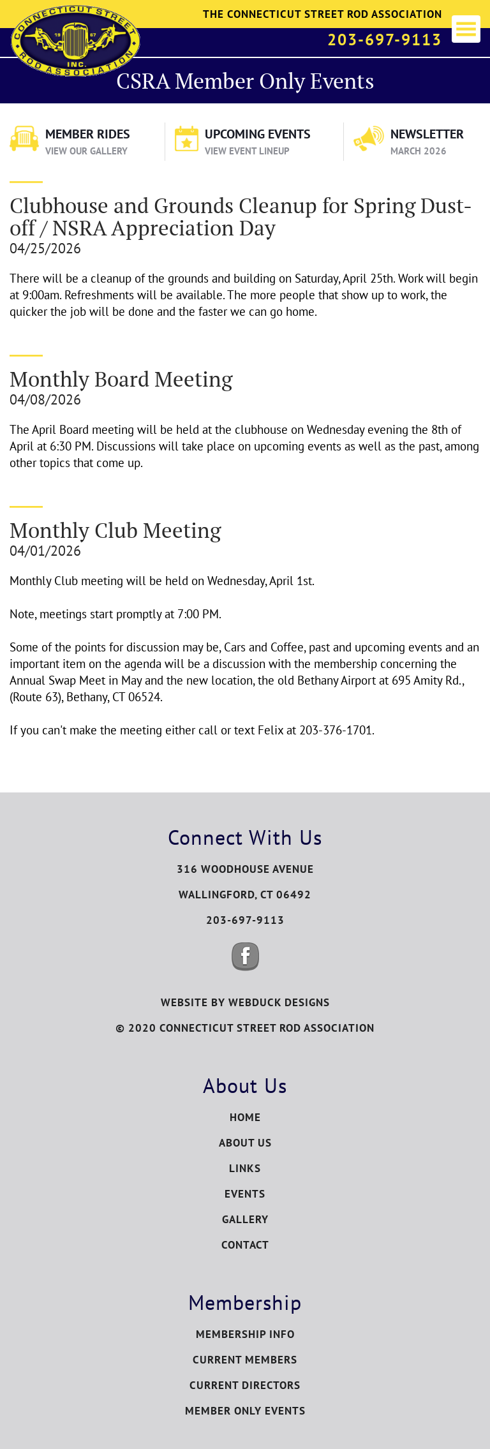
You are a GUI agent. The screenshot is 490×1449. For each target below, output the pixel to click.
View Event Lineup (247, 151)
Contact (245, 1245)
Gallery (245, 1219)
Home (245, 1117)
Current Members (245, 1360)
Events (245, 1194)
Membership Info (245, 1334)
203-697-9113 (384, 39)
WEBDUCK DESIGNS (279, 1002)
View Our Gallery (86, 151)
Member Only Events (245, 1411)
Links (245, 1168)
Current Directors (245, 1385)
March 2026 (418, 151)
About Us (245, 1143)
